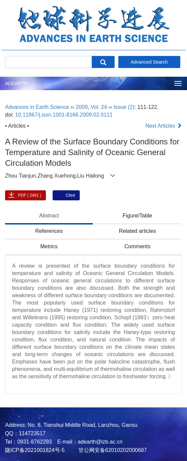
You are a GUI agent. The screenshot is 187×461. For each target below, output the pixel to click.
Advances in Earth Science (37, 107)
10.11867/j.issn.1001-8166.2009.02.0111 (64, 115)
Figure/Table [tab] (137, 215)
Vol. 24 (98, 107)
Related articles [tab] (137, 231)
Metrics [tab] (49, 246)
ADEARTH (16, 83)
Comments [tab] (137, 246)
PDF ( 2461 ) (29, 195)
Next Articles (163, 126)
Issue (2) (124, 107)
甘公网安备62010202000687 (112, 450)
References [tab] (49, 231)
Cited (70, 195)
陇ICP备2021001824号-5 (35, 450)
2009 (82, 107)
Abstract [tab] (49, 215)
